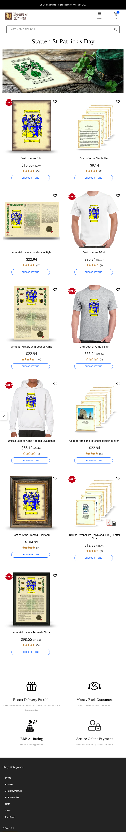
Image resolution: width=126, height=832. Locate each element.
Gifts (7, 804)
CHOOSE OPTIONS (30, 178)
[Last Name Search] (63, 29)
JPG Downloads (13, 791)
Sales (8, 810)
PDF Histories (12, 797)
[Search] (115, 29)
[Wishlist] (55, 101)
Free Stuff (10, 817)
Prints (8, 778)
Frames (9, 784)
